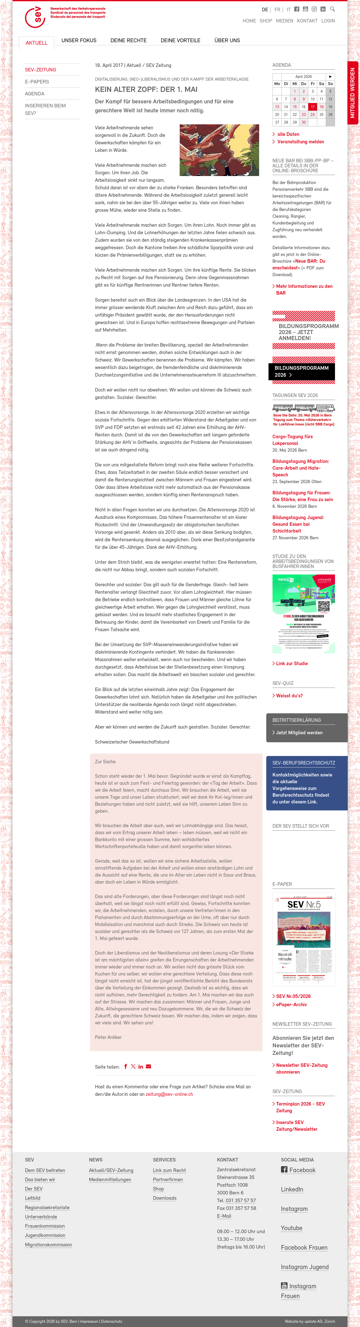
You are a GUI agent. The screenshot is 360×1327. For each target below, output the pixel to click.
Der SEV (33, 1189)
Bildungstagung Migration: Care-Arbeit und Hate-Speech (300, 468)
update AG (313, 1322)
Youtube (291, 1228)
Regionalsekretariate (47, 1207)
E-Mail (224, 1216)
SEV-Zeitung (40, 70)
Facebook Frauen (304, 1248)
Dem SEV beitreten (45, 1170)
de (265, 9)
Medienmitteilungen (110, 1179)
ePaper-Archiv (291, 1004)
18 (322, 107)
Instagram (294, 1209)
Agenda (34, 94)
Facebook (303, 1170)
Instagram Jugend (305, 1267)
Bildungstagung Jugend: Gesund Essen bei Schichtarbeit (298, 524)
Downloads (164, 1198)
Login (328, 21)
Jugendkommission (45, 1235)
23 (304, 115)
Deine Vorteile (180, 41)
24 (312, 115)
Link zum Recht (169, 1170)
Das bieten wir (40, 1179)
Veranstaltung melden (300, 142)
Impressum (89, 1322)
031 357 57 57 (241, 1200)
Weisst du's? (289, 695)
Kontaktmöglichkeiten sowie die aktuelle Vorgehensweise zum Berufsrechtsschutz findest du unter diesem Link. (302, 789)
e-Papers (37, 82)
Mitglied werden (353, 93)
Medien (284, 21)
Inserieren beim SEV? (45, 109)
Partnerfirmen (168, 1179)
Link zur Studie (292, 663)
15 (295, 107)
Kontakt (307, 21)
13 (277, 107)
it (289, 9)
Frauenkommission (45, 1226)
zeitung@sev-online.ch (169, 1094)
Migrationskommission (48, 1244)
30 (304, 123)
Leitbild (32, 1198)
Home (249, 21)
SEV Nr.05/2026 (293, 996)
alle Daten (287, 134)
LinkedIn (292, 1190)
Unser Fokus (79, 41)
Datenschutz (111, 1322)
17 (312, 107)
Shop (266, 21)
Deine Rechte (128, 41)
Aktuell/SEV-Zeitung (111, 1170)
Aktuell (37, 43)
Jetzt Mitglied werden (299, 733)
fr (277, 9)
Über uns (227, 41)
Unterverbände (41, 1217)
